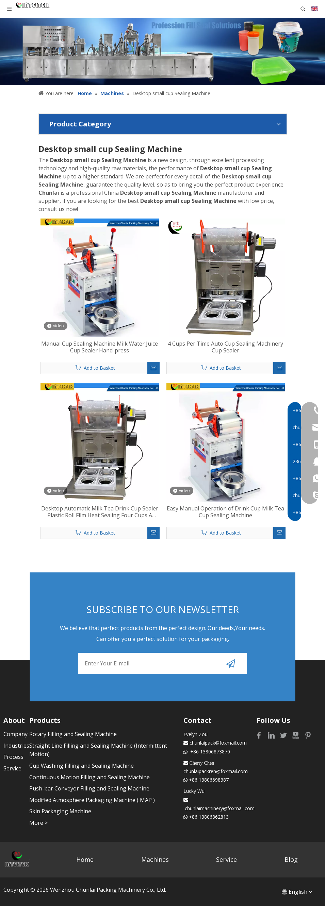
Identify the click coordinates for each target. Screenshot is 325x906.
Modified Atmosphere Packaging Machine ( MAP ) (92, 800)
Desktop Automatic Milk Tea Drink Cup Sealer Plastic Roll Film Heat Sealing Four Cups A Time (99, 512)
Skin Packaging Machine (60, 811)
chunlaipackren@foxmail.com (215, 771)
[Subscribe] (230, 663)
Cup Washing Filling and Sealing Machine (81, 765)
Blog (291, 859)
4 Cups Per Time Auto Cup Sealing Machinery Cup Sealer (225, 347)
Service (12, 768)
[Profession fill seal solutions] (162, 51)
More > (38, 822)
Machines (155, 859)
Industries (16, 745)
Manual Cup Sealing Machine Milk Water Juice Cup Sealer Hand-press (99, 347)
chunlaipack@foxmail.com (218, 742)
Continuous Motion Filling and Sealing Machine (89, 777)
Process (13, 757)
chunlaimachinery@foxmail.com (220, 808)
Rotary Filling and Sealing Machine (73, 734)
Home (85, 859)
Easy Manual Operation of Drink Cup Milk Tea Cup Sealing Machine (225, 512)
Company (15, 734)
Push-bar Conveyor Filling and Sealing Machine (89, 788)
